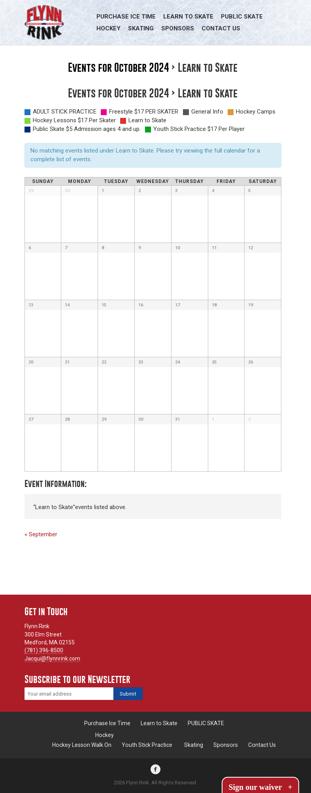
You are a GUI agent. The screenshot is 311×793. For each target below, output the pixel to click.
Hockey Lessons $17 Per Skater (74, 120)
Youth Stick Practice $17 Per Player (199, 128)
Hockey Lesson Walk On (81, 745)
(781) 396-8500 (44, 650)
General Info (207, 111)
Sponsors (177, 28)
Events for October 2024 (118, 67)
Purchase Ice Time (126, 16)
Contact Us (221, 28)
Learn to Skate (188, 16)
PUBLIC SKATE (242, 16)
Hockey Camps (255, 111)
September (41, 534)
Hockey (108, 28)
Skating (141, 28)
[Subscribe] (128, 693)
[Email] (69, 693)
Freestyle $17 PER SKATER (143, 111)
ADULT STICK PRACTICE (64, 111)
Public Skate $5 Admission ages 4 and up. (87, 128)
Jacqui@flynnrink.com (53, 658)
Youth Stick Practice (147, 745)
